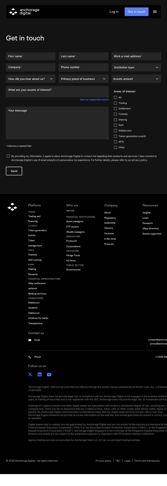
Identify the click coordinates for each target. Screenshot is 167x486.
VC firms (71, 260)
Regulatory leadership (110, 220)
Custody (32, 254)
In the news (110, 238)
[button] (155, 12)
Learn (145, 218)
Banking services (37, 293)
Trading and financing (34, 219)
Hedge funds (73, 255)
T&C (117, 460)
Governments (73, 269)
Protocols (71, 241)
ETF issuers (72, 226)
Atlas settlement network (36, 286)
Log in (114, 11)
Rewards (33, 274)
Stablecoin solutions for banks (38, 315)
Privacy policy (104, 460)
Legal (127, 460)
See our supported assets (94, 99)
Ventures (109, 233)
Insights (146, 212)
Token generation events (37, 233)
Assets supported (151, 233)
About (107, 212)
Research (147, 223)
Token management (35, 243)
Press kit (109, 244)
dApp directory (150, 228)
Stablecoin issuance (34, 305)
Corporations (73, 246)
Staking (32, 269)
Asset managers (74, 221)
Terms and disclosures (147, 460)
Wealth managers (75, 232)
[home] (24, 11)
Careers (108, 228)
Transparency (35, 323)
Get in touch (136, 11)
